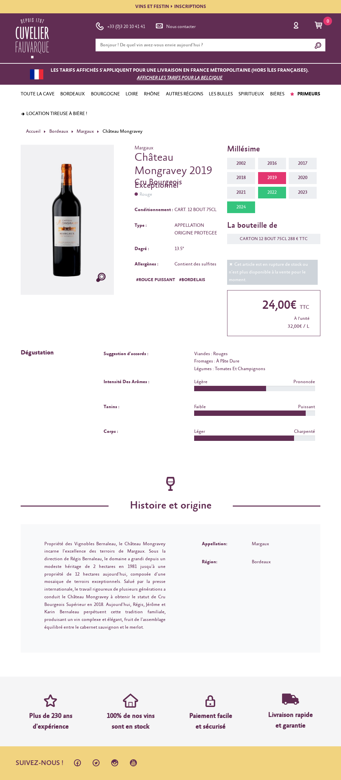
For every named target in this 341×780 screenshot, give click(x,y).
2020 (302, 177)
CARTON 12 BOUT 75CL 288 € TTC (270, 238)
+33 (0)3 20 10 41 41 (120, 25)
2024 (241, 207)
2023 (302, 192)
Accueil (33, 131)
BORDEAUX (72, 94)
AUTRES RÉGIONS (184, 94)
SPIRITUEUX (251, 94)
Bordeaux (58, 131)
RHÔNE (152, 94)
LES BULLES (221, 94)
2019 (272, 177)
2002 (241, 163)
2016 (272, 163)
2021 (241, 192)
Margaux (85, 131)
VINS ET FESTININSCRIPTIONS (170, 6)
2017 (302, 163)
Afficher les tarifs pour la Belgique (179, 78)
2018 (241, 177)
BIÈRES (277, 94)
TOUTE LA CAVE (38, 94)
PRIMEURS (305, 94)
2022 (272, 192)
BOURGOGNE (105, 94)
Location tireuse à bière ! (54, 113)
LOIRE (132, 94)
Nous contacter (175, 25)
